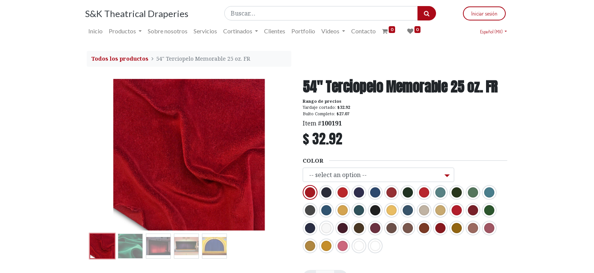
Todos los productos (119, 58)
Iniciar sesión (483, 13)
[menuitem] (97, 31)
